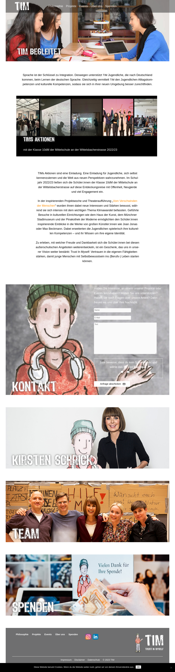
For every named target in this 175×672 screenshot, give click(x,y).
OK (138, 667)
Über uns (96, 6)
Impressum (66, 660)
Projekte (71, 6)
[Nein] (171, 667)
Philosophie (55, 6)
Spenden (111, 6)
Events (83, 6)
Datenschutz (94, 660)
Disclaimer (80, 660)
